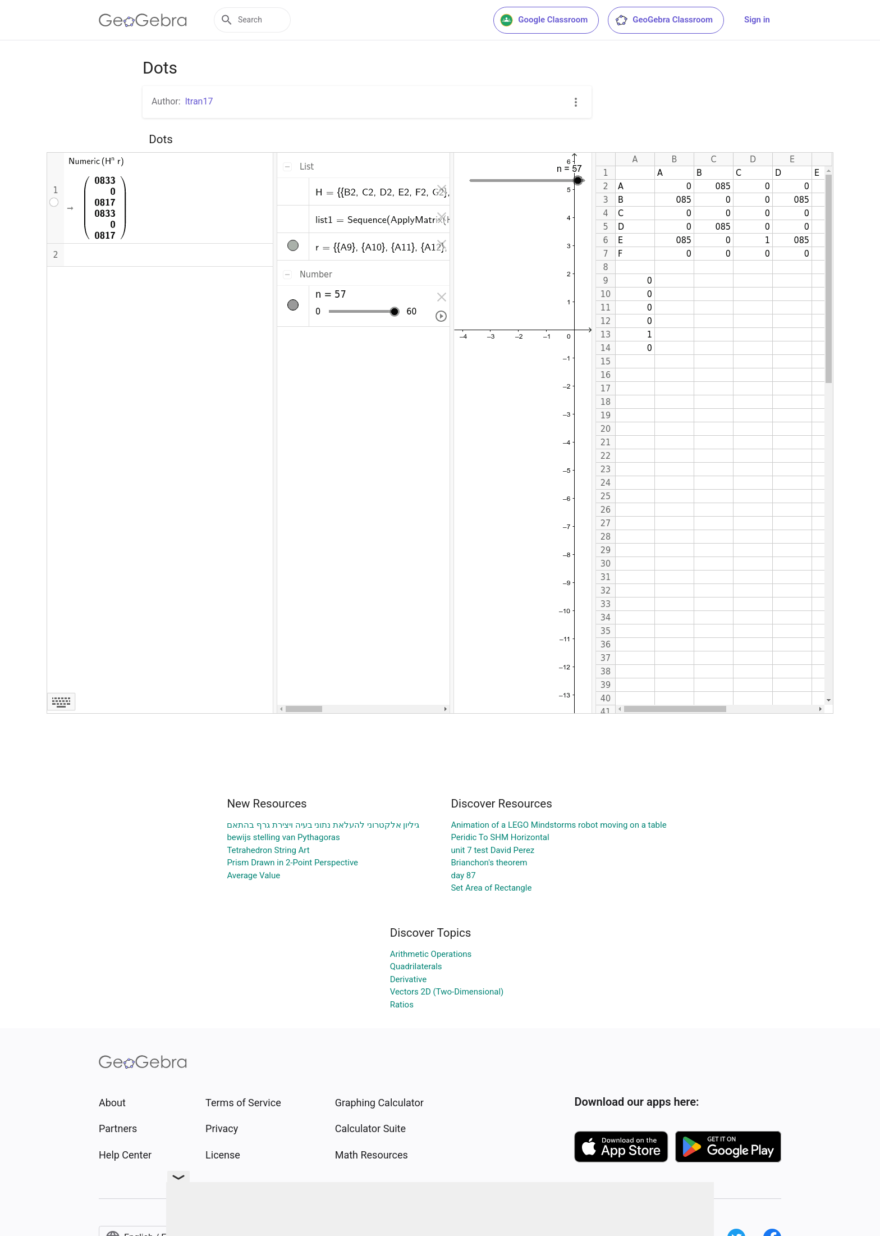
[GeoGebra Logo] (143, 20)
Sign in (757, 20)
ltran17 (199, 101)
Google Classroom (544, 20)
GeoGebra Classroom (664, 20)
